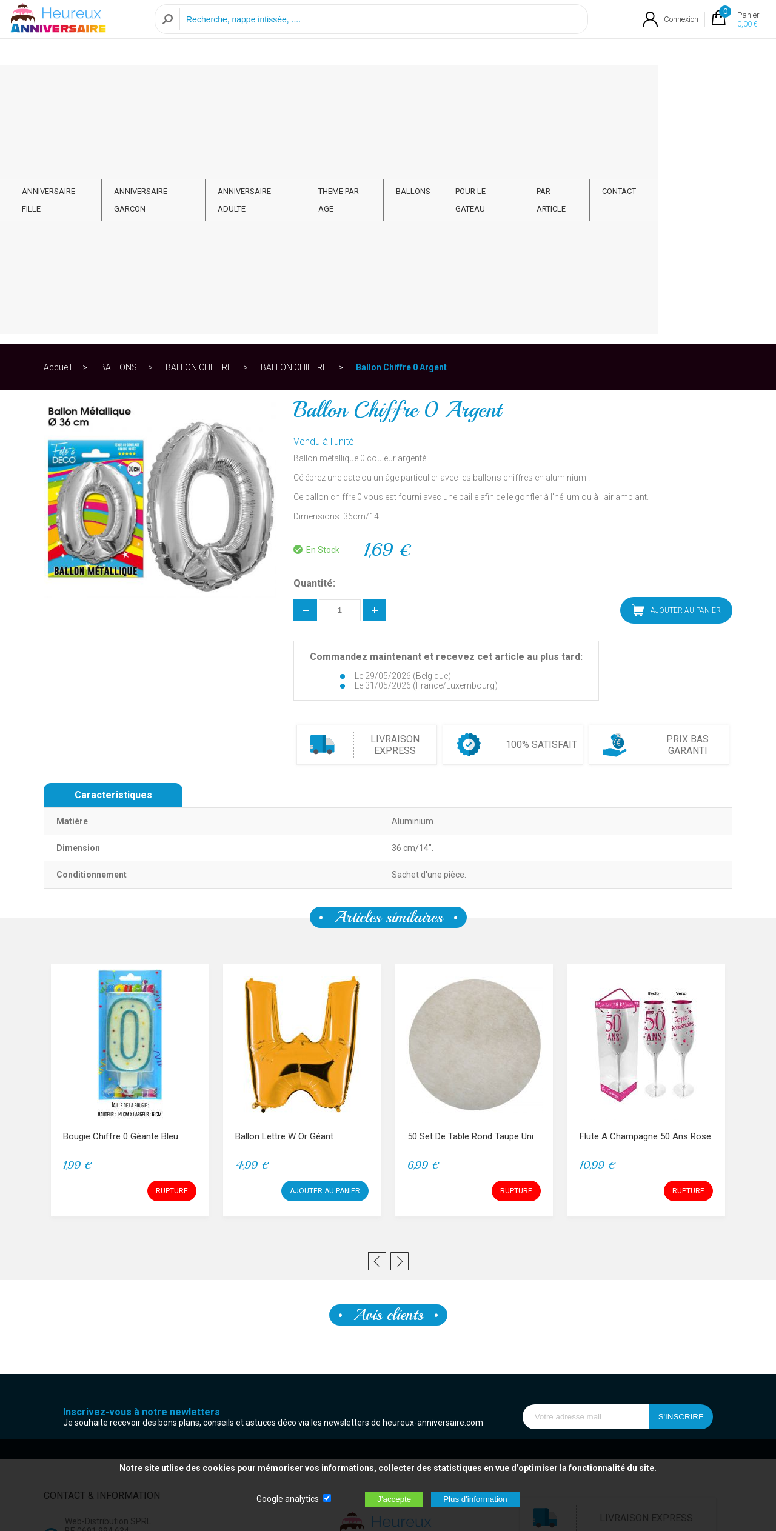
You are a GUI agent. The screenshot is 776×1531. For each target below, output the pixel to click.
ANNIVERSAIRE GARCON (205, 85)
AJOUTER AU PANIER (676, 373)
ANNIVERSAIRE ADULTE (314, 85)
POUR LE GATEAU (554, 85)
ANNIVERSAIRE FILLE (100, 85)
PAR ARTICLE (632, 85)
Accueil (58, 130)
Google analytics (287, 1499)
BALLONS (481, 85)
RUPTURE (172, 953)
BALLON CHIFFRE (199, 130)
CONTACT (697, 85)
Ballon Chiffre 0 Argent (401, 130)
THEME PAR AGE (410, 85)
